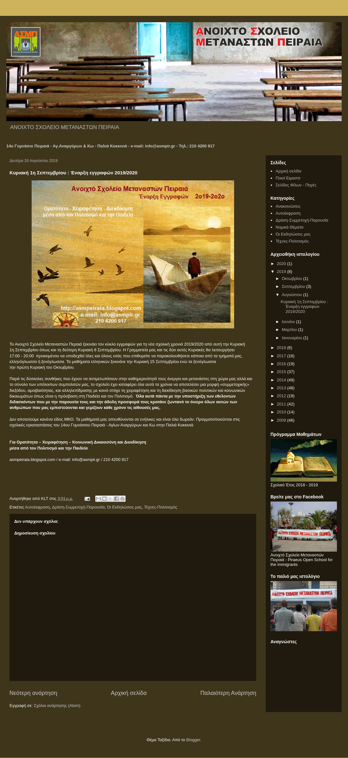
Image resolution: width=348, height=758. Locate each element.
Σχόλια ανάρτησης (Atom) (57, 705)
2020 (282, 263)
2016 (282, 363)
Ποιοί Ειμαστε (288, 178)
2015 (282, 371)
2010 (282, 412)
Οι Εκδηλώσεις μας (124, 507)
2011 (282, 404)
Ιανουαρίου (292, 337)
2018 (282, 347)
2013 (282, 387)
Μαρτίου (290, 329)
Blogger (193, 739)
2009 (282, 420)
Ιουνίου (289, 321)
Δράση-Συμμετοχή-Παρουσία (78, 507)
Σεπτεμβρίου (294, 286)
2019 (282, 271)
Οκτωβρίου (292, 278)
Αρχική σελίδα (128, 693)
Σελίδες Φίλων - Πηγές (296, 185)
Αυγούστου (292, 294)
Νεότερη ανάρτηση (33, 693)
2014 (282, 380)
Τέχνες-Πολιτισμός (160, 507)
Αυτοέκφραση (37, 507)
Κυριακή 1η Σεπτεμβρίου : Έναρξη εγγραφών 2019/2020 (304, 306)
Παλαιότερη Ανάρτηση (228, 693)
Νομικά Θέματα (289, 227)
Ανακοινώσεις (288, 206)
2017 (282, 355)
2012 (282, 395)
